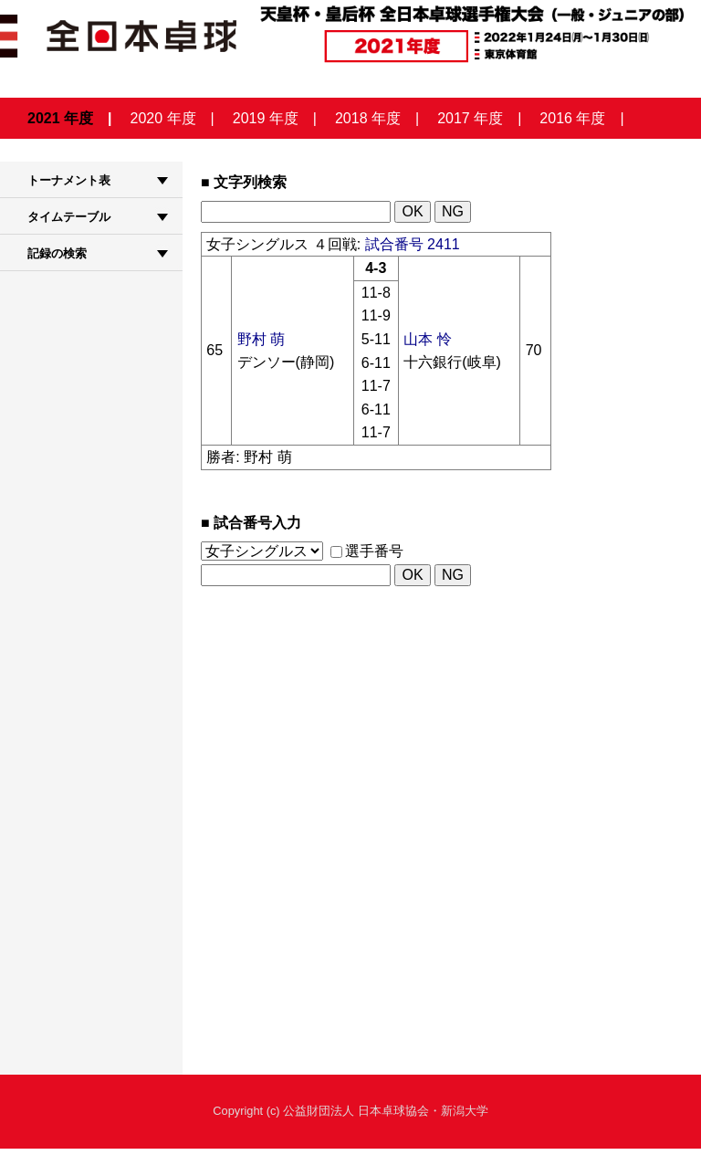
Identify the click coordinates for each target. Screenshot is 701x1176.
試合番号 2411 (412, 244)
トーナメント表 (68, 180)
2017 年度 (470, 118)
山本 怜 (427, 339)
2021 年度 (60, 118)
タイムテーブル (68, 217)
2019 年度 (265, 118)
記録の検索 (57, 253)
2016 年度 (572, 118)
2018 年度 (368, 118)
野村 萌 (261, 339)
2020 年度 (163, 118)
